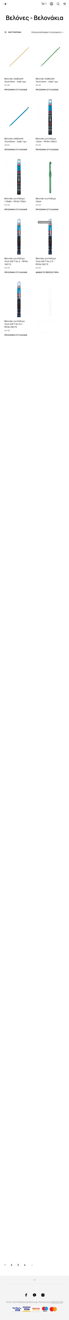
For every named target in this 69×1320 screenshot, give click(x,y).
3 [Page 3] (18, 1265)
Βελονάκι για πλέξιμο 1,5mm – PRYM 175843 (46, 140)
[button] (44, 3)
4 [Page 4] (25, 1265)
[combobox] (47, 32)
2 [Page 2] (11, 1265)
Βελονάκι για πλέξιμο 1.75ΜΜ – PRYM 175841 (15, 200)
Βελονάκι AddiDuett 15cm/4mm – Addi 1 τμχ (47, 80)
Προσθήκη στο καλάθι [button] (15, 89)
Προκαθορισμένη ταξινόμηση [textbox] (46, 32)
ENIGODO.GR (57, 1302)
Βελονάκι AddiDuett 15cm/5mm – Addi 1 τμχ (15, 140)
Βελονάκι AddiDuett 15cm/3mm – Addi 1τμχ (15, 80)
